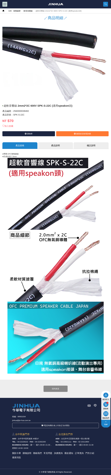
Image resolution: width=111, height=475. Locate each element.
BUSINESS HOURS (20, 445)
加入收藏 (7, 126)
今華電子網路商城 (55, 4)
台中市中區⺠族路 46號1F (28, 439)
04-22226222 (22, 442)
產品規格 (20, 145)
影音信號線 (28, 11)
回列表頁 (55, 389)
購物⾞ (29, 134)
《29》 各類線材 (14, 11)
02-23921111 (66, 442)
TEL (14, 442)
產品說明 (55, 145)
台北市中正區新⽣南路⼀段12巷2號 (75, 439)
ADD (14, 439)
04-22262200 (40, 442)
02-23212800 (83, 442)
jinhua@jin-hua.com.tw (21, 420)
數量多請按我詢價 (82, 134)
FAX (31, 442)
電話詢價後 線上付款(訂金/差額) (55, 425)
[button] (105, 4)
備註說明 (91, 145)
